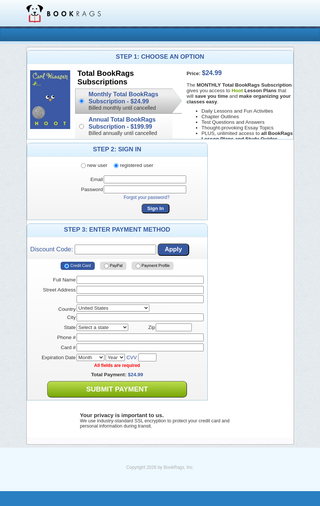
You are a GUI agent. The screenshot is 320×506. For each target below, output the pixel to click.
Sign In (155, 208)
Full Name (64, 280)
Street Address (59, 290)
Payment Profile (153, 265)
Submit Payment (117, 389)
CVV (131, 357)
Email (96, 179)
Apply (173, 249)
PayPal (113, 265)
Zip (151, 327)
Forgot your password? (147, 197)
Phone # (66, 337)
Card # (68, 347)
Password (92, 189)
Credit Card (77, 265)
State (69, 327)
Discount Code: (93, 249)
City (71, 317)
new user (94, 165)
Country (67, 309)
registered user (133, 165)
